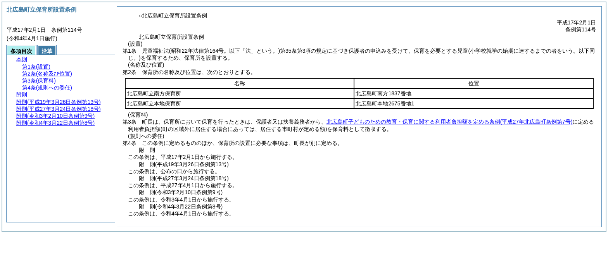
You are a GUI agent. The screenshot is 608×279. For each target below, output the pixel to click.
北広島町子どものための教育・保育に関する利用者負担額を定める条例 (449, 122)
